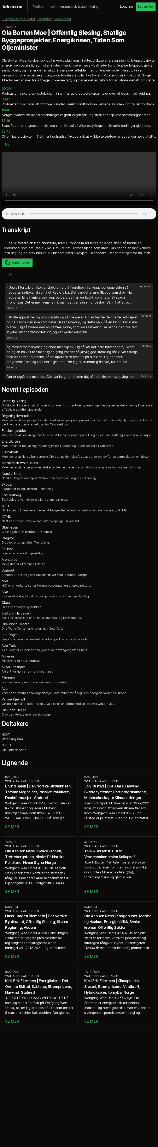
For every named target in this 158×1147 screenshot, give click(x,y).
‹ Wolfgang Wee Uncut (54, 19)
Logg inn (126, 6)
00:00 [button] (6, 88)
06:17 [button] (6, 99)
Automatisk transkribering (79, 7)
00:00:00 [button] (145, 286)
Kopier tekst (17, 262)
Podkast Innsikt (45, 7)
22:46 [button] (6, 131)
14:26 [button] (6, 121)
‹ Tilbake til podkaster (18, 19)
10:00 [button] (6, 110)
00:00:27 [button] (146, 316)
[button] (79, 297)
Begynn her (146, 6)
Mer (8, 144)
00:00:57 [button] (146, 346)
